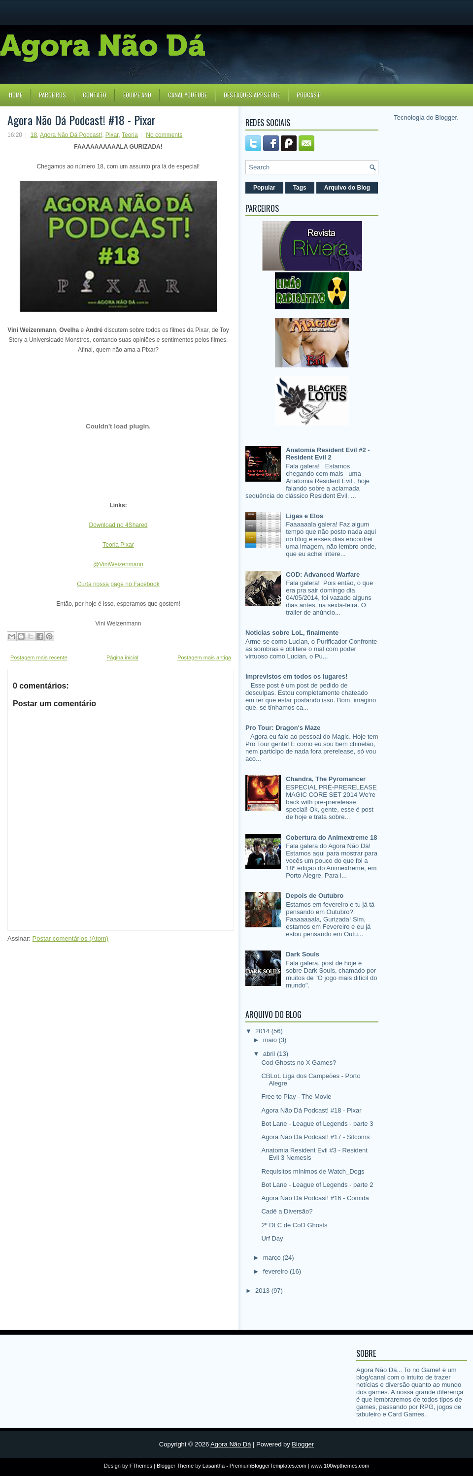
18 (34, 134)
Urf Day (272, 1238)
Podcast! (309, 95)
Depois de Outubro (314, 895)
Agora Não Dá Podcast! (71, 134)
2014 (263, 1031)
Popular (264, 187)
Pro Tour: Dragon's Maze (282, 727)
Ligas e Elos (304, 516)
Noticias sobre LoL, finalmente (291, 632)
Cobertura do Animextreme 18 (331, 837)
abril (270, 1053)
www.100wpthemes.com (340, 1466)
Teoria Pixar (118, 544)
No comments (164, 134)
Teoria (130, 134)
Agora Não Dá (230, 1444)
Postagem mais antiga (204, 657)
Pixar (112, 134)
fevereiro (276, 1271)
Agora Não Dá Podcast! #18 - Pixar (81, 120)
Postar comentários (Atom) (71, 938)
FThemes (141, 1466)
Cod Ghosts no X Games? (298, 1062)
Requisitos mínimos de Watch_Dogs (312, 1171)
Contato (94, 95)
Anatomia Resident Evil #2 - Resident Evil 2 (328, 453)
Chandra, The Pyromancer (326, 779)
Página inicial (122, 657)
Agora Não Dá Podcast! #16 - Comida (315, 1198)
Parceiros (52, 95)
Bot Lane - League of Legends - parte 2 (317, 1184)
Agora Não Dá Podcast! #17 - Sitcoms (315, 1137)
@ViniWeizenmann (118, 564)
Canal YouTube (187, 95)
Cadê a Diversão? (286, 1211)
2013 (263, 1290)
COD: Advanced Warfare (323, 574)
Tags (299, 187)
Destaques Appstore (252, 95)
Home (15, 95)
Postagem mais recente (39, 657)
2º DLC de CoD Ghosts (294, 1225)
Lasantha (214, 1466)
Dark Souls (302, 954)
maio (271, 1040)
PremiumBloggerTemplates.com (268, 1466)
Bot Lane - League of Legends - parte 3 (317, 1123)
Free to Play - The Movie (296, 1096)
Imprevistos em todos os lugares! (296, 676)
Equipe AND (137, 95)
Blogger (446, 117)
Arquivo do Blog (347, 187)
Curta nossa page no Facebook (118, 584)
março (273, 1257)
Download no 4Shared (118, 525)
